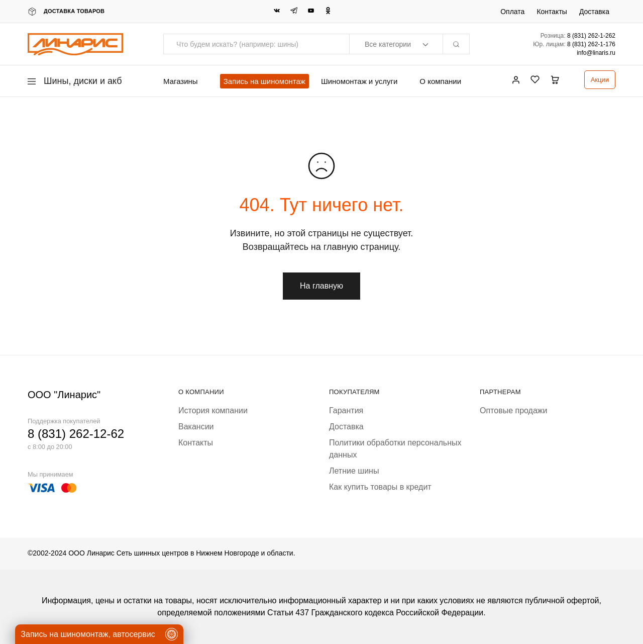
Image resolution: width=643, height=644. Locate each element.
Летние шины (354, 471)
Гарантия (346, 410)
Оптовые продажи (513, 410)
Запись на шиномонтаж (264, 81)
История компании (213, 410)
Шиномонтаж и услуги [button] (359, 81)
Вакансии (196, 426)
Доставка (594, 11)
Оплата (512, 11)
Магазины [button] (180, 81)
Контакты (552, 11)
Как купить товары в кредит (380, 487)
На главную (321, 286)
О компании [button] (440, 81)
